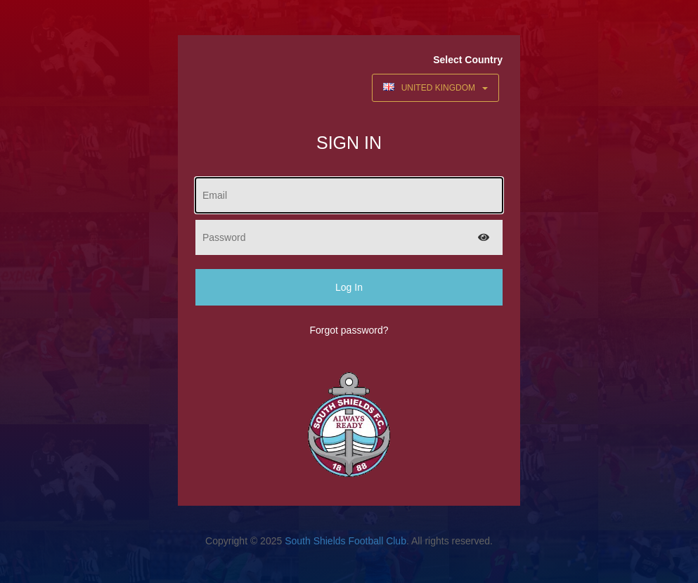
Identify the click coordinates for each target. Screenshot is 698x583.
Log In (349, 287)
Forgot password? (348, 330)
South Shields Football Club (345, 540)
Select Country (468, 59)
